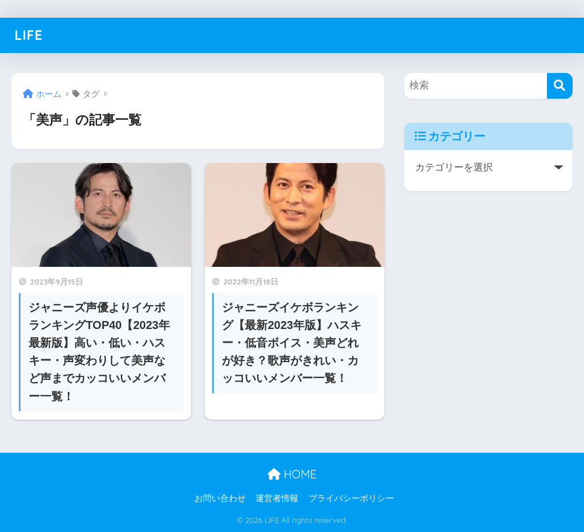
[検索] (560, 86)
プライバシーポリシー (351, 498)
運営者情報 (277, 498)
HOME (292, 474)
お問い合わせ (220, 498)
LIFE (28, 35)
